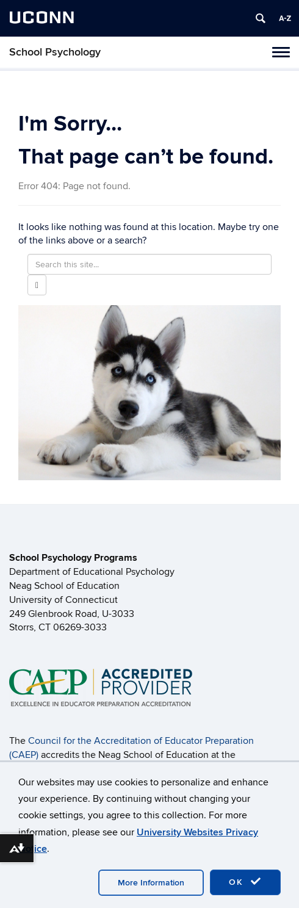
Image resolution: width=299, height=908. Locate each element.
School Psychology (55, 52)
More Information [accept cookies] (151, 882)
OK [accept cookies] (245, 881)
